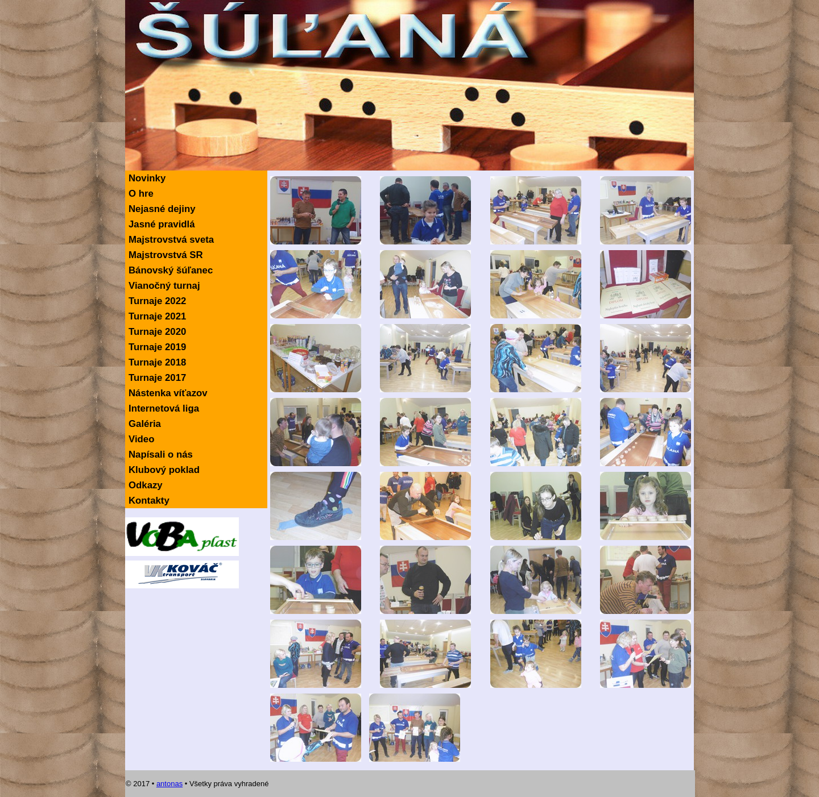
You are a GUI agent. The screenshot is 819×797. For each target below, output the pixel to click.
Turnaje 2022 (157, 301)
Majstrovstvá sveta (171, 239)
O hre (141, 193)
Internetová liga (164, 408)
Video (141, 439)
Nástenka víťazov (168, 393)
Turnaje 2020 (157, 331)
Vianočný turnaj (164, 285)
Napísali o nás (161, 454)
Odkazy (146, 485)
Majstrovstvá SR (166, 255)
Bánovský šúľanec (171, 270)
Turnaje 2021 (157, 316)
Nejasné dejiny (162, 209)
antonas (169, 783)
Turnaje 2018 (157, 362)
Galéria (145, 423)
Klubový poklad (164, 469)
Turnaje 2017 (157, 377)
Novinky (147, 178)
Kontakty (149, 500)
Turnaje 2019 (157, 347)
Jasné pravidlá (162, 224)
